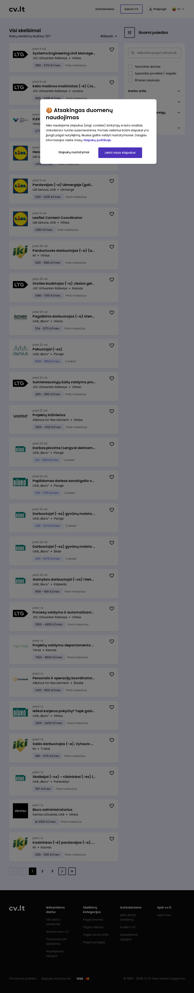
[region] (98, 131)
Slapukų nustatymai (73, 152)
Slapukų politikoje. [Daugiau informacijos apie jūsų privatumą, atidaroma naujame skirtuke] (97, 140)
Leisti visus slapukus (120, 152)
